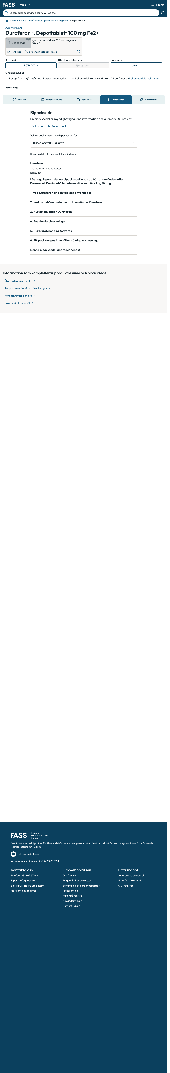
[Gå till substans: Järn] (136, 65)
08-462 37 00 (29, 875)
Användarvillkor (72, 900)
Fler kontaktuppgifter (23, 890)
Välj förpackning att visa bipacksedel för (53, 135)
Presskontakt (70, 890)
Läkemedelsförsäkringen (144, 78)
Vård (25, 5)
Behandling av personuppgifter (81, 885)
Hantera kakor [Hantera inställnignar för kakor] (71, 905)
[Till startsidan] (6, 20)
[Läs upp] (38, 126)
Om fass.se (69, 875)
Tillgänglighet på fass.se (77, 880)
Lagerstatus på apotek (131, 875)
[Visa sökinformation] (163, 12)
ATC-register (125, 885)
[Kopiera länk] (58, 126)
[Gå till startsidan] (8, 4)
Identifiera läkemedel (130, 880)
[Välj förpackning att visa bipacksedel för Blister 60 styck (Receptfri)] (83, 143)
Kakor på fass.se (72, 895)
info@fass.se (27, 880)
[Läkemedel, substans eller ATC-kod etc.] (83, 13)
